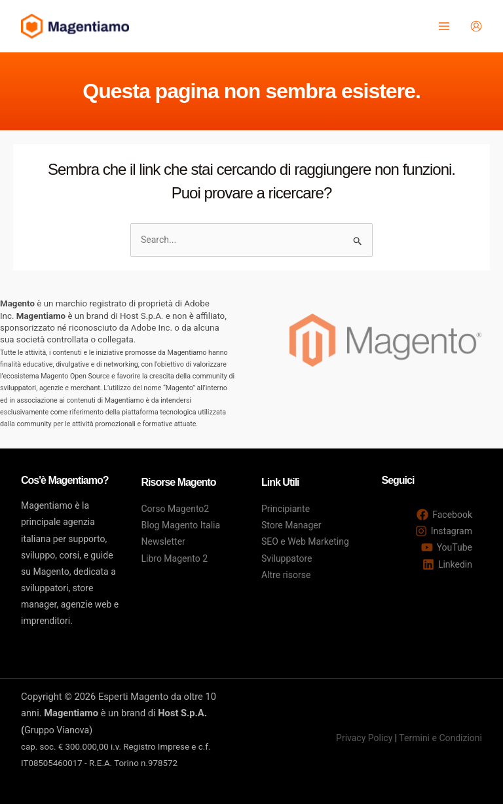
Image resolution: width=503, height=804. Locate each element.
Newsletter (163, 541)
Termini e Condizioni (440, 738)
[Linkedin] (447, 564)
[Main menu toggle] (443, 26)
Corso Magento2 (175, 508)
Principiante (285, 508)
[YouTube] (446, 547)
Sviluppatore (286, 558)
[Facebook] (444, 515)
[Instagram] (443, 531)
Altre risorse (285, 575)
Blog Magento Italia (181, 525)
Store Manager (291, 525)
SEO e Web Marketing (305, 541)
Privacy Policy (364, 738)
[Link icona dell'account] (476, 26)
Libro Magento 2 (174, 558)
